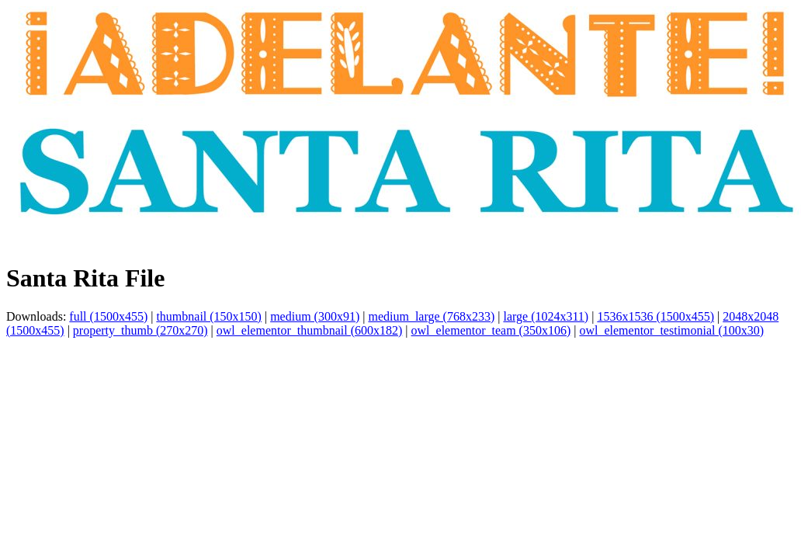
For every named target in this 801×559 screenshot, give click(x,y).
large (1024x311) (545, 316)
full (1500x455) (108, 316)
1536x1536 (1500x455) (655, 316)
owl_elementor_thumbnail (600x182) (310, 330)
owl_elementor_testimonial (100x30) (671, 330)
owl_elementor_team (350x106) (491, 330)
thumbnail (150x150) (209, 316)
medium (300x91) (314, 316)
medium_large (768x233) (431, 316)
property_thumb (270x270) (140, 330)
